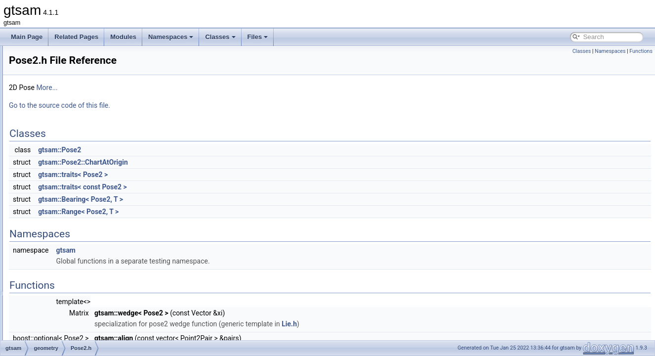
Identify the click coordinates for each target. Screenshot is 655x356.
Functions (641, 51)
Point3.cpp (62, 165)
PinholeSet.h (65, 132)
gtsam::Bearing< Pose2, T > (204, 199)
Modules (123, 37)
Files (257, 37)
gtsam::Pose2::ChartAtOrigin (206, 162)
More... (170, 87)
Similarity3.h (64, 317)
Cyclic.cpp (62, 56)
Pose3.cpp (62, 208)
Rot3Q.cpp (62, 295)
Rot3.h (57, 273)
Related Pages (76, 37)
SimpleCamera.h (70, 339)
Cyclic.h (58, 67)
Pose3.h (59, 219)
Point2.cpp (62, 143)
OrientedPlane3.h (71, 99)
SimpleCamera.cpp (73, 328)
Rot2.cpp (60, 241)
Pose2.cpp (62, 186)
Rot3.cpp (60, 263)
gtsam (189, 250)
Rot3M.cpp (62, 284)
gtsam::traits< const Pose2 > (206, 187)
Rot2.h (57, 252)
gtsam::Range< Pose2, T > (202, 212)
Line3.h (58, 89)
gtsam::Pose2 (183, 150)
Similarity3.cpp (67, 306)
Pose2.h (59, 197)
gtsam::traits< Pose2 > (196, 174)
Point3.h (59, 176)
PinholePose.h (67, 121)
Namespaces (171, 37)
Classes (220, 37)
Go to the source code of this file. (183, 105)
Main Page (26, 37)
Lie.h (412, 324)
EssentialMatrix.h (70, 78)
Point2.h (59, 154)
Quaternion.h (65, 230)
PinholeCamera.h (71, 110)
